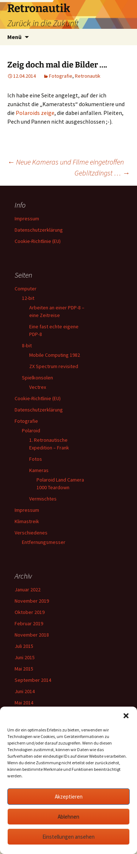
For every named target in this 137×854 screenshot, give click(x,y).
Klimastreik (27, 521)
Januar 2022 (28, 589)
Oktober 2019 (30, 612)
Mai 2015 (24, 668)
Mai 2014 (24, 702)
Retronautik (87, 76)
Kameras (39, 470)
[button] (126, 715)
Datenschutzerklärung (39, 230)
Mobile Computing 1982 (54, 355)
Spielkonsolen (37, 377)
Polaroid (31, 430)
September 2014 (33, 680)
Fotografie (60, 76)
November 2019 (32, 601)
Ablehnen (68, 816)
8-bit (27, 345)
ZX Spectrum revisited (53, 366)
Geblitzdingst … (102, 172)
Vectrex (37, 387)
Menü (14, 36)
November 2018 (32, 634)
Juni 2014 (25, 691)
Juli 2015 (24, 646)
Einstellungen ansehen (68, 836)
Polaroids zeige (35, 112)
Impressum (27, 218)
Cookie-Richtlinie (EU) (38, 241)
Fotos (35, 459)
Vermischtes (43, 498)
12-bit (28, 298)
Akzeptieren (69, 796)
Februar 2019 (29, 623)
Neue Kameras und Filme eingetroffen (65, 161)
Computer (26, 288)
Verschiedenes (31, 532)
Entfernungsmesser (43, 542)
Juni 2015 (25, 657)
